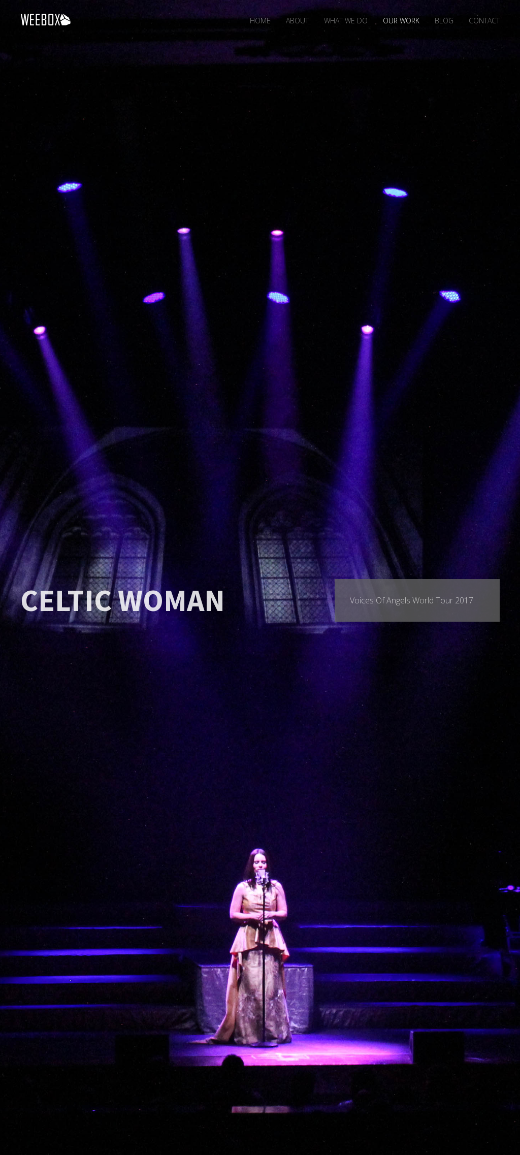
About (297, 20)
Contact (484, 20)
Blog (444, 20)
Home (260, 20)
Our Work (401, 20)
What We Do (346, 20)
